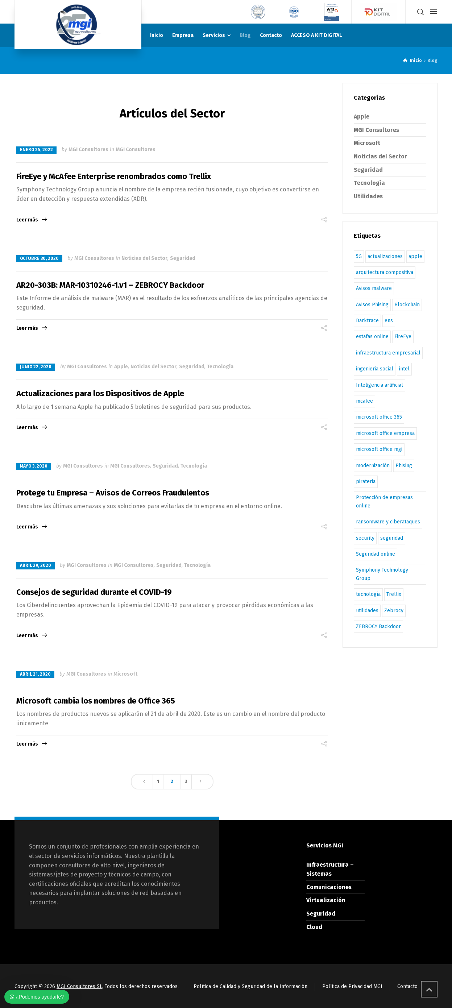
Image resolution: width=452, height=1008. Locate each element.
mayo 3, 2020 (33, 466)
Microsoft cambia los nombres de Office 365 (95, 701)
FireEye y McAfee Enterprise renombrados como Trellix (113, 176)
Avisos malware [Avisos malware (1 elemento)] (374, 288)
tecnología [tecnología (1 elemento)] (368, 594)
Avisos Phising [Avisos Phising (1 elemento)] (372, 305)
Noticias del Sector (144, 258)
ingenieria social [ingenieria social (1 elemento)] (374, 369)
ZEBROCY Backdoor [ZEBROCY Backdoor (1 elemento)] (378, 626)
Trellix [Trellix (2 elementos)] (393, 594)
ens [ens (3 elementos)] (389, 321)
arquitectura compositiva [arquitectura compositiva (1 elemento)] (384, 272)
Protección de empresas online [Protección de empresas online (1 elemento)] (384, 501)
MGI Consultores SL (79, 986)
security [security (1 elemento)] (365, 538)
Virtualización (325, 900)
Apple (121, 367)
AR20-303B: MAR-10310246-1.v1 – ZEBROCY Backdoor (110, 285)
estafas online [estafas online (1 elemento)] (372, 336)
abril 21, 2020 (35, 674)
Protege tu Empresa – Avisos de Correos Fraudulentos (112, 493)
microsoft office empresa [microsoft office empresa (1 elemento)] (385, 433)
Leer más (27, 220)
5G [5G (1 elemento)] (359, 256)
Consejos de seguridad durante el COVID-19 (94, 592)
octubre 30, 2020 (39, 258)
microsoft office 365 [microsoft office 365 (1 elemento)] (379, 417)
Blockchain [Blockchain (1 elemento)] (407, 305)
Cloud (314, 927)
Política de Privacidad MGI (352, 986)
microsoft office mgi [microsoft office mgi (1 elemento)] (379, 449)
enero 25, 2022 (36, 149)
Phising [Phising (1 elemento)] (403, 465)
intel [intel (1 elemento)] (404, 369)
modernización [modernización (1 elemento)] (373, 465)
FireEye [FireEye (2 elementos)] (402, 336)
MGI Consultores (88, 149)
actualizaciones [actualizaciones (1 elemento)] (385, 256)
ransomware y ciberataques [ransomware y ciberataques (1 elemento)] (388, 522)
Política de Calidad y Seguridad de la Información (250, 986)
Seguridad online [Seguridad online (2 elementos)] (375, 554)
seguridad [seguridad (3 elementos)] (391, 538)
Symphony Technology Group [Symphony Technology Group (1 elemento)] (382, 574)
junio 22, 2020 (35, 366)
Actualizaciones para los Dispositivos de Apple (100, 393)
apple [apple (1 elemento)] (415, 256)
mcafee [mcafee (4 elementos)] (364, 401)
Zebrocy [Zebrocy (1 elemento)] (393, 610)
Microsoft (125, 674)
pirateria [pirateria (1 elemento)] (366, 481)
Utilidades (368, 196)
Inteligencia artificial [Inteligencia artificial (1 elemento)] (379, 385)
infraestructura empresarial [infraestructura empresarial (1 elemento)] (388, 353)
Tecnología (220, 367)
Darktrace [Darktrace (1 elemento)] (367, 321)
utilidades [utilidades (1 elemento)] (367, 610)
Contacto (407, 986)
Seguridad (182, 258)
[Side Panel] (432, 12)
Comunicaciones (329, 887)
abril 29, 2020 (35, 565)
